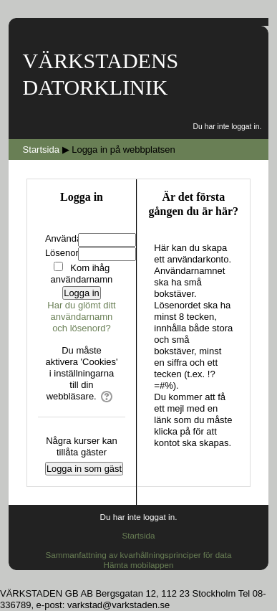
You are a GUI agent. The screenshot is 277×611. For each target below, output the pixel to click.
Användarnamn (76, 238)
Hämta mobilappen (138, 564)
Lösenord (64, 252)
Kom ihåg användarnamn (82, 273)
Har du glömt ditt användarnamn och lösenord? (81, 316)
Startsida (138, 535)
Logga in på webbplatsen (123, 149)
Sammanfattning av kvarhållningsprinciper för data (139, 554)
